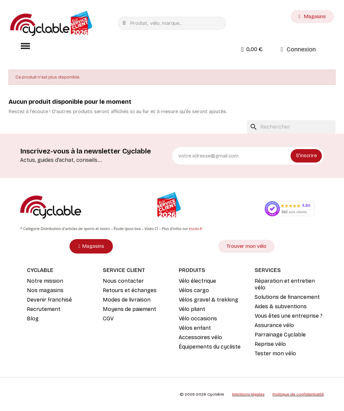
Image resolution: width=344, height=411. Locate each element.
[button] (25, 46)
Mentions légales (248, 394)
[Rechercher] (291, 127)
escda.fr (196, 228)
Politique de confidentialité (298, 394)
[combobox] (173, 23)
